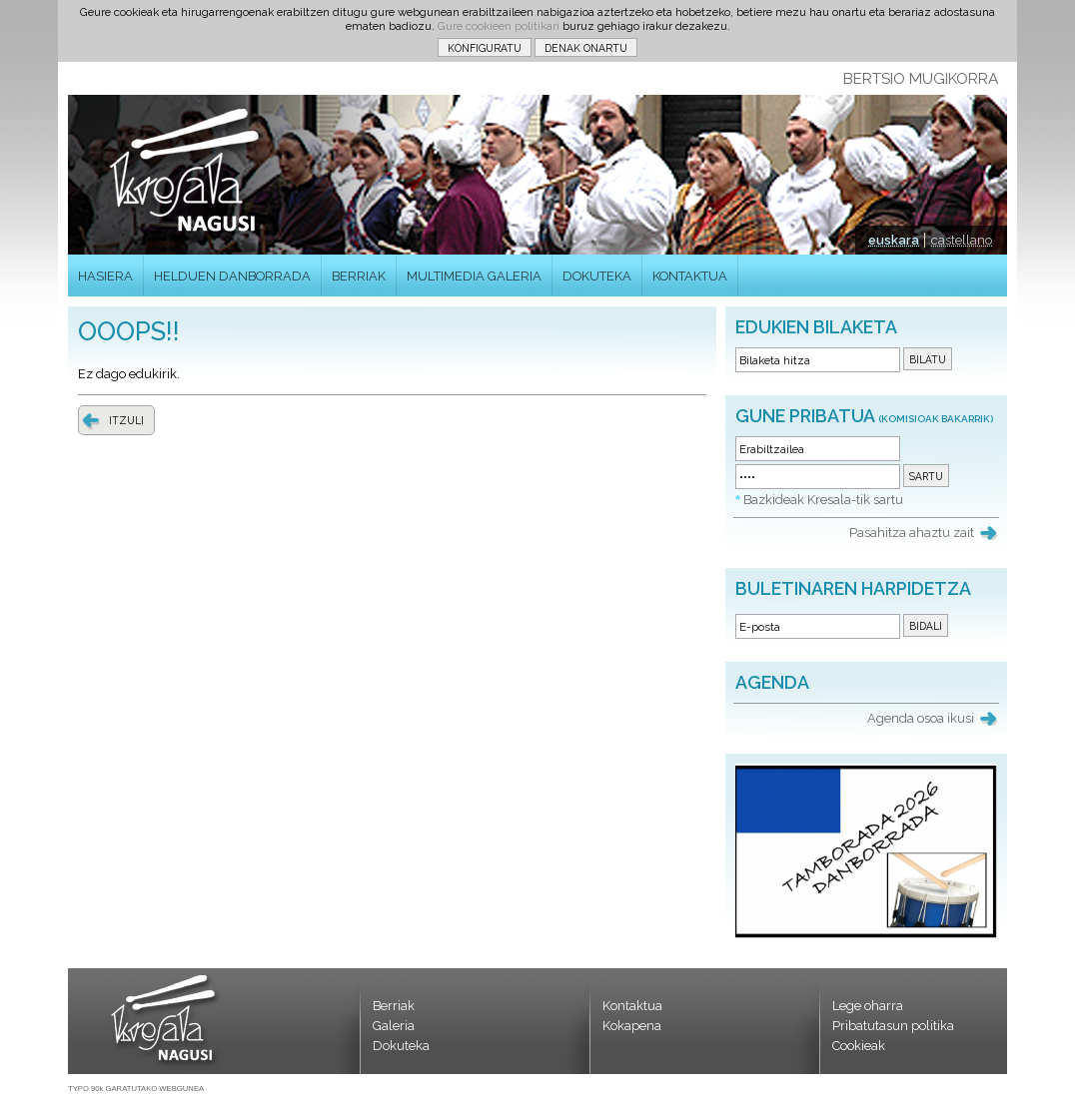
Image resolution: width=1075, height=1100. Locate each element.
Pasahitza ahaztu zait (911, 532)
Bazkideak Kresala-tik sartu (823, 499)
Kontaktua (632, 1005)
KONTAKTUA (689, 276)
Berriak (394, 1005)
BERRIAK (359, 276)
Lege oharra (867, 1005)
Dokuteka (401, 1045)
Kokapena (631, 1025)
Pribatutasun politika (893, 1025)
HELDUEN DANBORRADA (232, 276)
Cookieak (858, 1045)
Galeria (394, 1025)
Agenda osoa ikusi (920, 718)
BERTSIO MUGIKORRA (920, 79)
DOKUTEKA (596, 276)
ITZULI (126, 420)
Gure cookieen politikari (498, 26)
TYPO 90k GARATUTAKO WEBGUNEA (136, 1088)
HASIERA (105, 276)
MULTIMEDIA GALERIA (474, 276)
